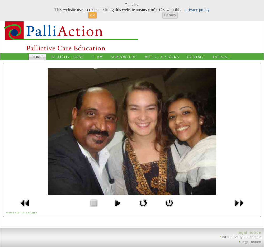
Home (37, 57)
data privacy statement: (241, 237)
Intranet (222, 57)
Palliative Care (67, 57)
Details (170, 15)
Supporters (124, 57)
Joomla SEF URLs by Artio (21, 213)
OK (92, 15)
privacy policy (197, 9)
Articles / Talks (162, 57)
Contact (196, 57)
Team (97, 57)
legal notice (251, 242)
